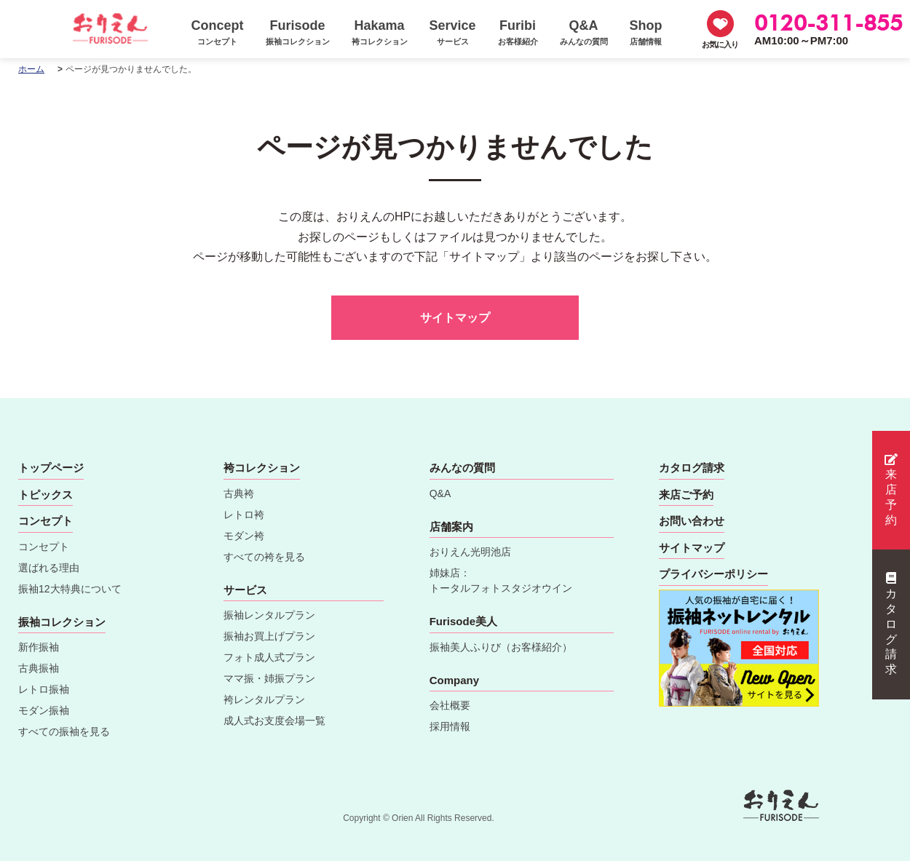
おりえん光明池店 (470, 552)
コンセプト (43, 546)
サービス (245, 590)
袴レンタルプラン (264, 699)
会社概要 (450, 705)
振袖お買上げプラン (269, 636)
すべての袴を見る (264, 557)
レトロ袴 (243, 514)
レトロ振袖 (43, 689)
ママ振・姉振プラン (269, 678)
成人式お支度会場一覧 (274, 720)
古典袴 (238, 493)
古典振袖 (38, 668)
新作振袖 (38, 647)
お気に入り (720, 44)
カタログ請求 (891, 623)
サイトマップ (455, 318)
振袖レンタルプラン (269, 615)
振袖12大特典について (70, 589)
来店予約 (891, 489)
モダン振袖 (43, 710)
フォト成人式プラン (269, 657)
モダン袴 (243, 535)
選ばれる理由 (48, 568)
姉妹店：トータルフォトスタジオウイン (501, 580)
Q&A (440, 493)
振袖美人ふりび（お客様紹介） (501, 647)
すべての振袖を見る (64, 731)
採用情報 (450, 726)
